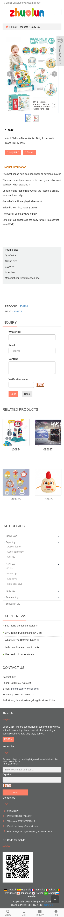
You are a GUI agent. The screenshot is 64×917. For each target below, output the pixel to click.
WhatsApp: (15, 331)
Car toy (11, 557)
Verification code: (19, 379)
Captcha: (7, 774)
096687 (48, 449)
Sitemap (48, 905)
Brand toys (11, 536)
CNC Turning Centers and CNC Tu (23, 632)
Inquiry (40, 912)
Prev (9, 74)
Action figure (14, 546)
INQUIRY (13, 152)
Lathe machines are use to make (22, 647)
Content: (13, 359)
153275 (18, 311)
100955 (48, 499)
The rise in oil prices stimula (19, 654)
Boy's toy (10, 542)
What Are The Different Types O (22, 640)
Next (54, 74)
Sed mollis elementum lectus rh (21, 625)
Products (23, 27)
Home (12, 27)
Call (24, 912)
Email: (12, 345)
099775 (15, 499)
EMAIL (29, 152)
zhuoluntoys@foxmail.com (25, 688)
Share (8, 912)
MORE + (8, 739)
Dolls (10, 568)
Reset (27, 394)
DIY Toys (12, 578)
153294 (24, 306)
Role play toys (14, 583)
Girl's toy (10, 564)
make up (12, 573)
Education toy (13, 603)
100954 (15, 449)
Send (13, 394)
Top (56, 912)
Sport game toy (15, 551)
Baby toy (35, 27)
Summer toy (12, 597)
